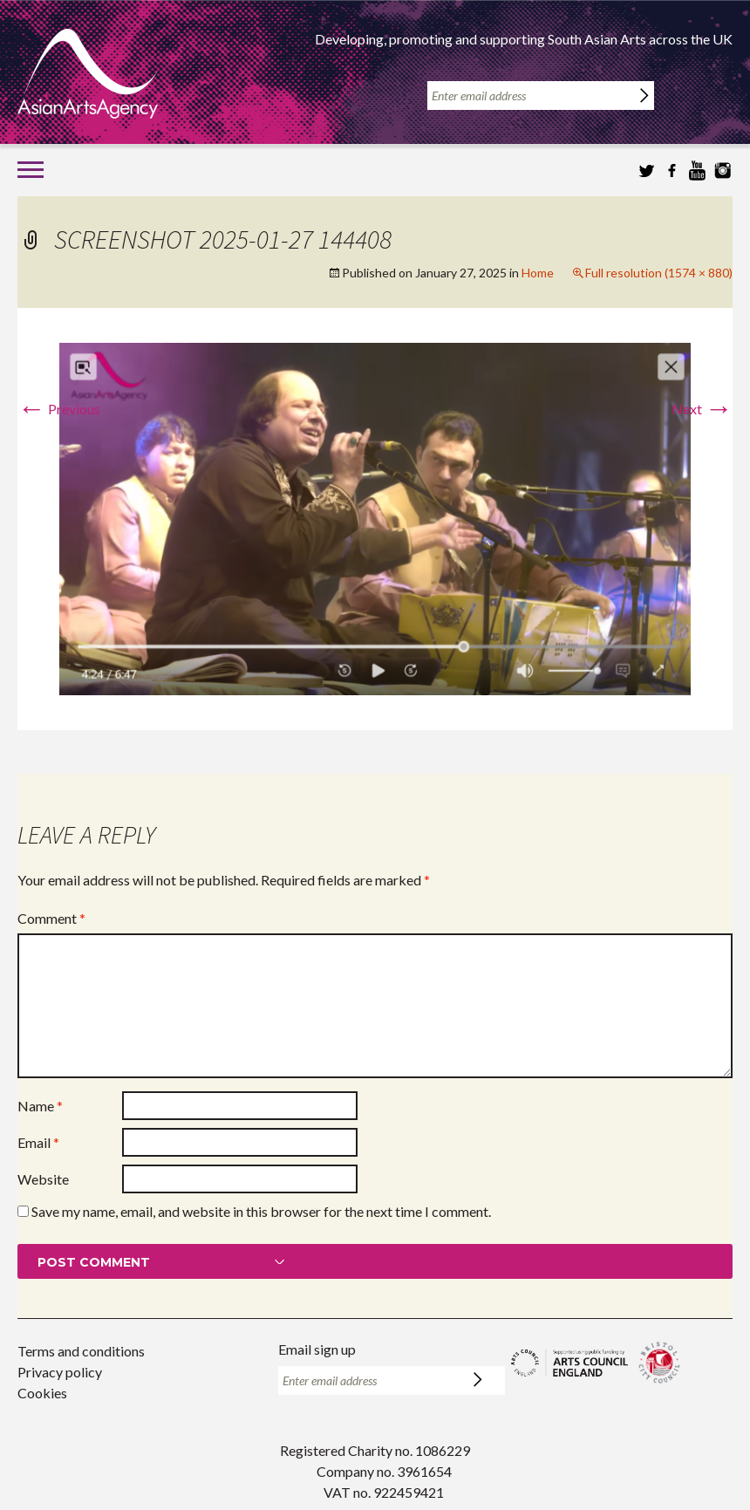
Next (702, 408)
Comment (51, 918)
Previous (58, 408)
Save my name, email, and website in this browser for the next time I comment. (261, 1211)
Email (38, 1142)
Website (43, 1179)
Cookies (42, 1392)
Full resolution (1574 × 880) (659, 272)
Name (40, 1105)
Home (538, 272)
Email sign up (317, 1349)
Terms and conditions (81, 1351)
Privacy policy (59, 1371)
